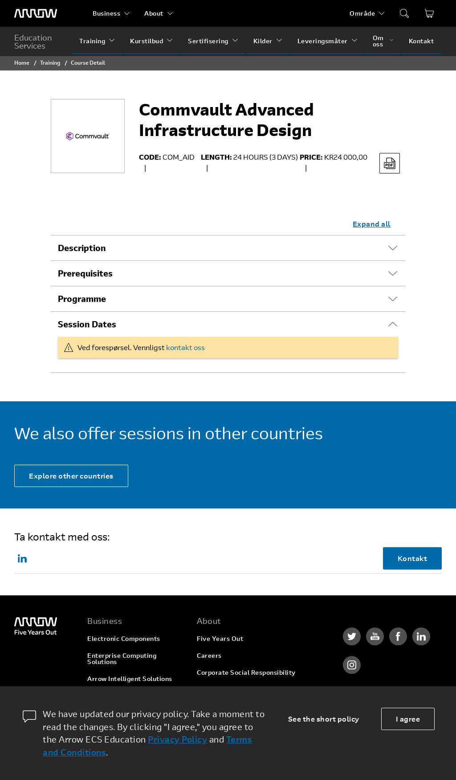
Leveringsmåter (322, 41)
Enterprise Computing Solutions (121, 658)
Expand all (372, 223)
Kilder (263, 41)
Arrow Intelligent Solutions (129, 678)
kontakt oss (185, 347)
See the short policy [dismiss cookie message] (323, 718)
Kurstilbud (146, 41)
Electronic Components (123, 638)
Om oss (378, 40)
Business (106, 13)
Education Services (33, 41)
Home (21, 62)
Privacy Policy (177, 739)
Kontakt (421, 41)
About (153, 13)
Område (362, 13)
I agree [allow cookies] (408, 718)
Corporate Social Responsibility (246, 672)
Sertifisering (208, 41)
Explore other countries (71, 475)
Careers (209, 655)
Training (92, 41)
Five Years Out (220, 638)
